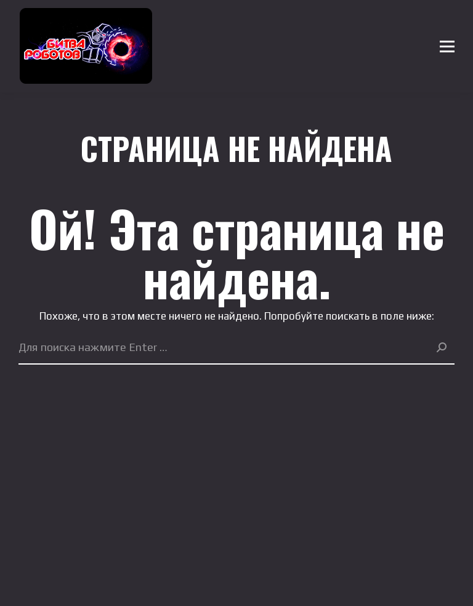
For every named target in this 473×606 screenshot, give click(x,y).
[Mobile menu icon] (447, 46)
